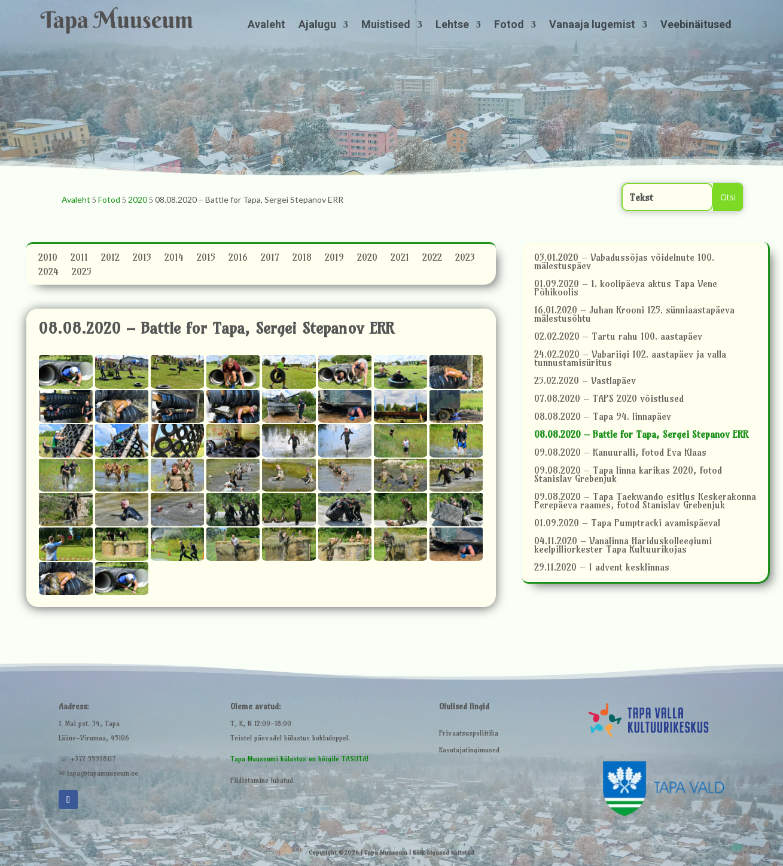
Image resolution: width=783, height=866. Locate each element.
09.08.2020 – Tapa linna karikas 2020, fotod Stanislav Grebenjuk (628, 475)
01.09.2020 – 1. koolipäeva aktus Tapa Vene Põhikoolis (625, 288)
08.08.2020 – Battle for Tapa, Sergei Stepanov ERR (641, 435)
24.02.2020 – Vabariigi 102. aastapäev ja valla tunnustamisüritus (630, 359)
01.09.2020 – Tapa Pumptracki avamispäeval (627, 524)
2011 (79, 259)
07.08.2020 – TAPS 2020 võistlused (609, 399)
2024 (48, 273)
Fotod (509, 25)
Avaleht (266, 25)
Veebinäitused (696, 25)
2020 (367, 259)
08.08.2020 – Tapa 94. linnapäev (602, 417)
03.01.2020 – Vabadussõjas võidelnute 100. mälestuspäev (624, 262)
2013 (142, 259)
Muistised (385, 25)
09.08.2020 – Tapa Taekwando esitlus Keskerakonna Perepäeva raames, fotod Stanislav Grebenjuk (645, 501)
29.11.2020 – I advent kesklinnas (601, 568)
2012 (110, 259)
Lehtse (452, 25)
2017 (270, 259)
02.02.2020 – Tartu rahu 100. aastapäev (618, 337)
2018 (302, 259)
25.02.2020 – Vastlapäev (585, 381)
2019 (334, 259)
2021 (400, 259)
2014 (174, 259)
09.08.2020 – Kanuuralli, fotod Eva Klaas (620, 453)
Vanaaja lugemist (592, 25)
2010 (47, 259)
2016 (238, 259)
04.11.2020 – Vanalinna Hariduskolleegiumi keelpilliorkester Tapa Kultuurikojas (623, 545)
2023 (465, 259)
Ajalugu (317, 25)
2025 (82, 273)
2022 (432, 259)
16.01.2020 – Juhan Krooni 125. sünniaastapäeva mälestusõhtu (634, 315)
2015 (206, 259)
